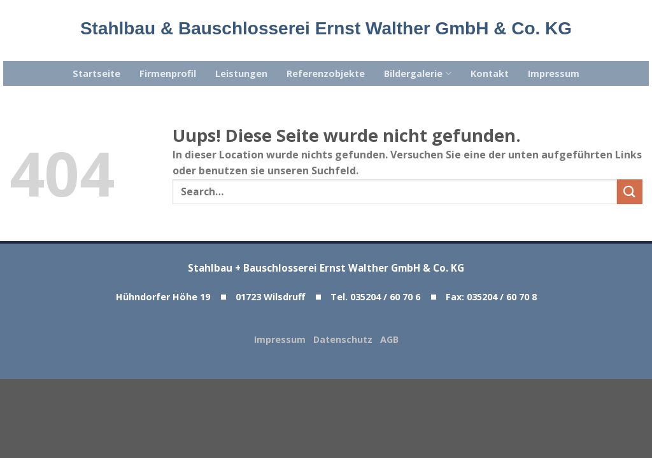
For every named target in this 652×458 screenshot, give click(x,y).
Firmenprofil (167, 73)
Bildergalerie (417, 73)
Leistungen (241, 73)
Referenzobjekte (326, 73)
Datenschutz (346, 339)
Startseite (96, 73)
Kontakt (490, 73)
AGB (389, 339)
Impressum (553, 73)
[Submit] (629, 191)
